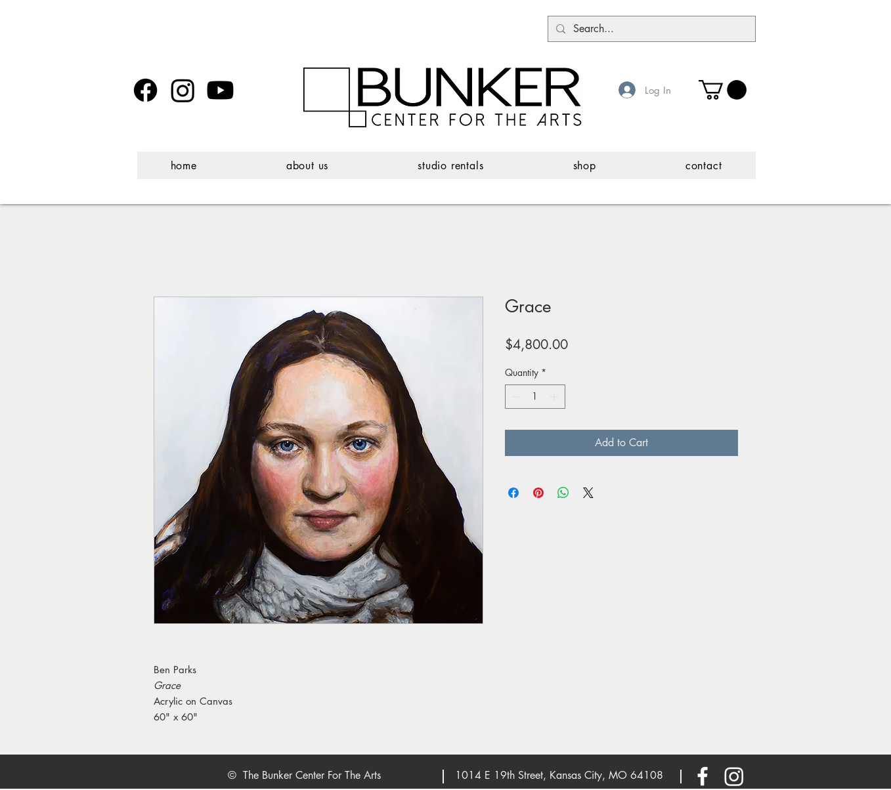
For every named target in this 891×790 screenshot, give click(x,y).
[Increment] (555, 396)
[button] (723, 90)
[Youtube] (220, 90)
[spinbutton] (535, 396)
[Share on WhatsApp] (563, 493)
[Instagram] (182, 90)
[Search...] (650, 28)
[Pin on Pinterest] (538, 493)
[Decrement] (515, 396)
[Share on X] (588, 493)
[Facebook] (145, 90)
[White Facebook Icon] (702, 776)
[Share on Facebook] (513, 493)
